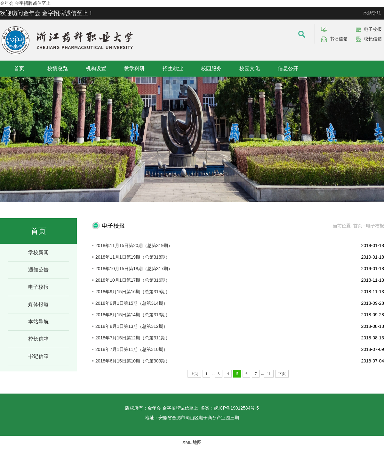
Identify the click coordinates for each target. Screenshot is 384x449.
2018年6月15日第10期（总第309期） (132, 360)
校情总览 (57, 68)
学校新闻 (38, 252)
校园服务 (211, 68)
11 (269, 373)
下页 (282, 373)
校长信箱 (373, 38)
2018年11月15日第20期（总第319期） (133, 245)
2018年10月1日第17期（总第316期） (132, 280)
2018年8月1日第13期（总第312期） (131, 326)
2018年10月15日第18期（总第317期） (133, 268)
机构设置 (96, 68)
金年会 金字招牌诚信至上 (25, 3)
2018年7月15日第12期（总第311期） (132, 337)
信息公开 (288, 68)
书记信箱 (339, 38)
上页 (194, 373)
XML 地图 (192, 442)
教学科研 (134, 68)
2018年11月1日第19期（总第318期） (132, 257)
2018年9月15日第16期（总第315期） (132, 291)
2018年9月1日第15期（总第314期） (131, 303)
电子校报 (373, 29)
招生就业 (173, 68)
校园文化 (249, 68)
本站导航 (372, 13)
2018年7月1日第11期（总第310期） (131, 349)
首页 (19, 68)
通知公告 (38, 269)
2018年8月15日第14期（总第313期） (132, 314)
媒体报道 (38, 304)
